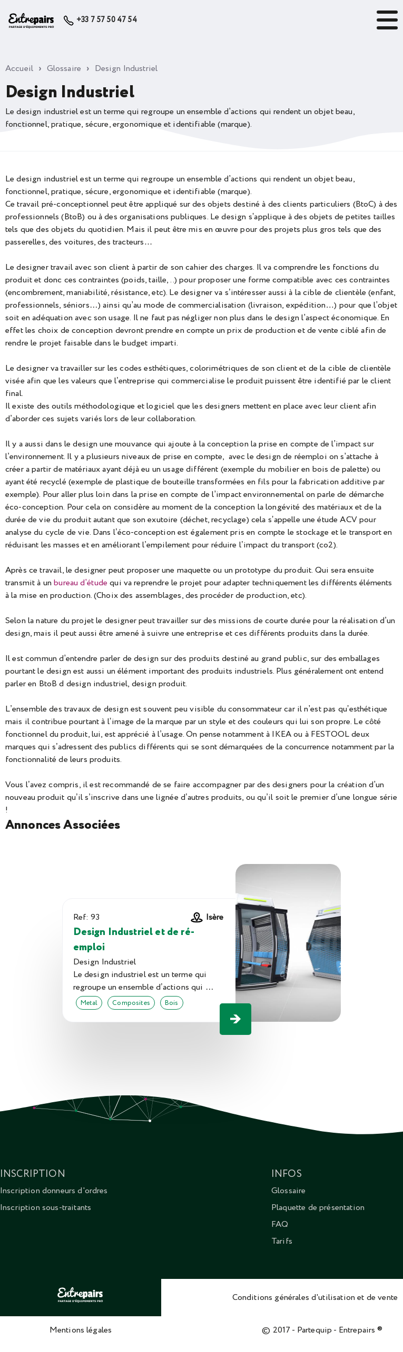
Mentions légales (81, 1330)
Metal (89, 1003)
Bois (172, 1003)
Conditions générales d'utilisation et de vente (315, 1297)
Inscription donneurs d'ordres (54, 1190)
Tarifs (281, 1241)
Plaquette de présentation (318, 1207)
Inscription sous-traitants (45, 1207)
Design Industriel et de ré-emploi (133, 939)
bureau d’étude (80, 582)
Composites (131, 1003)
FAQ (279, 1224)
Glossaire (288, 1190)
